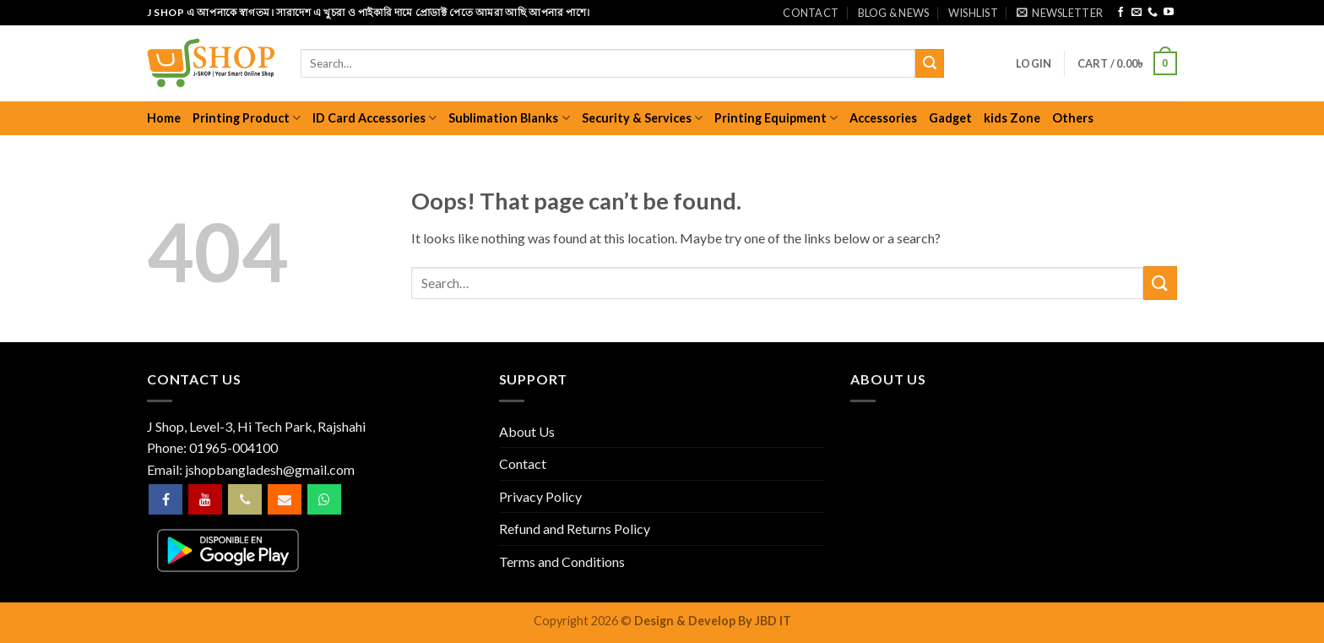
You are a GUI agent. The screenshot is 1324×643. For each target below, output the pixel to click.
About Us (527, 431)
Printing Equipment (776, 118)
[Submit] (929, 63)
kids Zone (1012, 118)
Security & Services (642, 118)
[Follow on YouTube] (1169, 13)
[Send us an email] (1136, 13)
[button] (1060, 13)
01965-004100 (233, 447)
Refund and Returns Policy (574, 528)
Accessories (883, 118)
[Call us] (1153, 13)
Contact (810, 12)
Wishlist (973, 12)
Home (164, 118)
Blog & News (894, 12)
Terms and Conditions (562, 561)
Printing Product (247, 118)
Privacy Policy (540, 496)
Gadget (950, 118)
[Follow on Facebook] (1120, 13)
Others (1072, 118)
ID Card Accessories (374, 118)
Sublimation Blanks (508, 118)
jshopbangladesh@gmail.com (270, 469)
